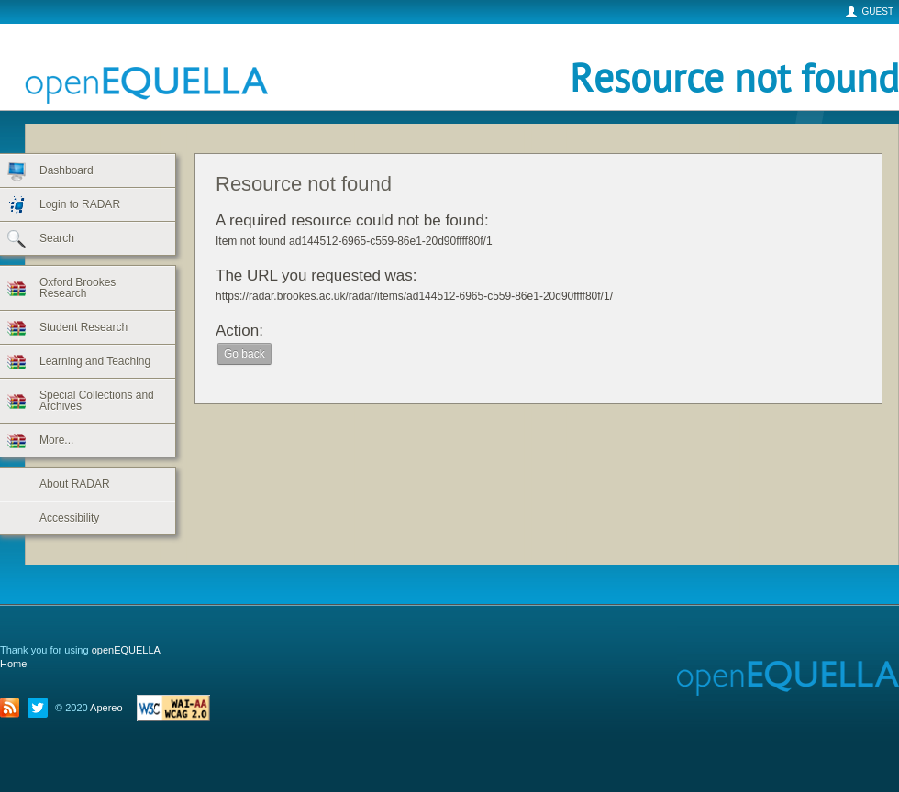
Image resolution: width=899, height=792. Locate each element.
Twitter (41, 708)
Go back (244, 353)
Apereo (106, 707)
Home (13, 663)
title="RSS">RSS (14, 708)
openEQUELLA (91, 67)
